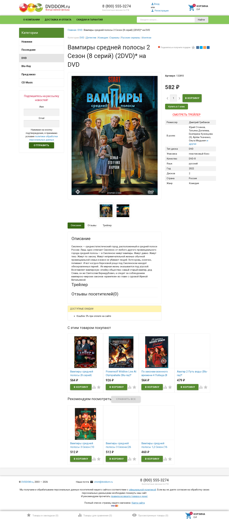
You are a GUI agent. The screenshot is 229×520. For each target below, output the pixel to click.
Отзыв (74, 357)
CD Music (27, 82)
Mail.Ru (92, 311)
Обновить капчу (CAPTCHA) (111, 395)
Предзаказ (28, 74)
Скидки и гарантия (89, 19)
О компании (31, 19)
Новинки (26, 41)
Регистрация (160, 10)
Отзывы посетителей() (94, 294)
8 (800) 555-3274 (116, 6)
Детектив (91, 37)
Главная (72, 30)
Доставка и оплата (58, 19)
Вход (155, 4)
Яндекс (130, 311)
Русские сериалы (130, 37)
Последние (28, 49)
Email (74, 331)
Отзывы (92, 225)
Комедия (103, 37)
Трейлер (107, 225)
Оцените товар (79, 352)
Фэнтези (146, 37)
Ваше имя (76, 322)
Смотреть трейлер (187, 114)
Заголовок (77, 343)
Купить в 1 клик (176, 106)
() (42, 515)
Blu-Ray (26, 66)
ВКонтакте (111, 311)
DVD (24, 58)
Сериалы (114, 37)
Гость (75, 311)
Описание (76, 225)
